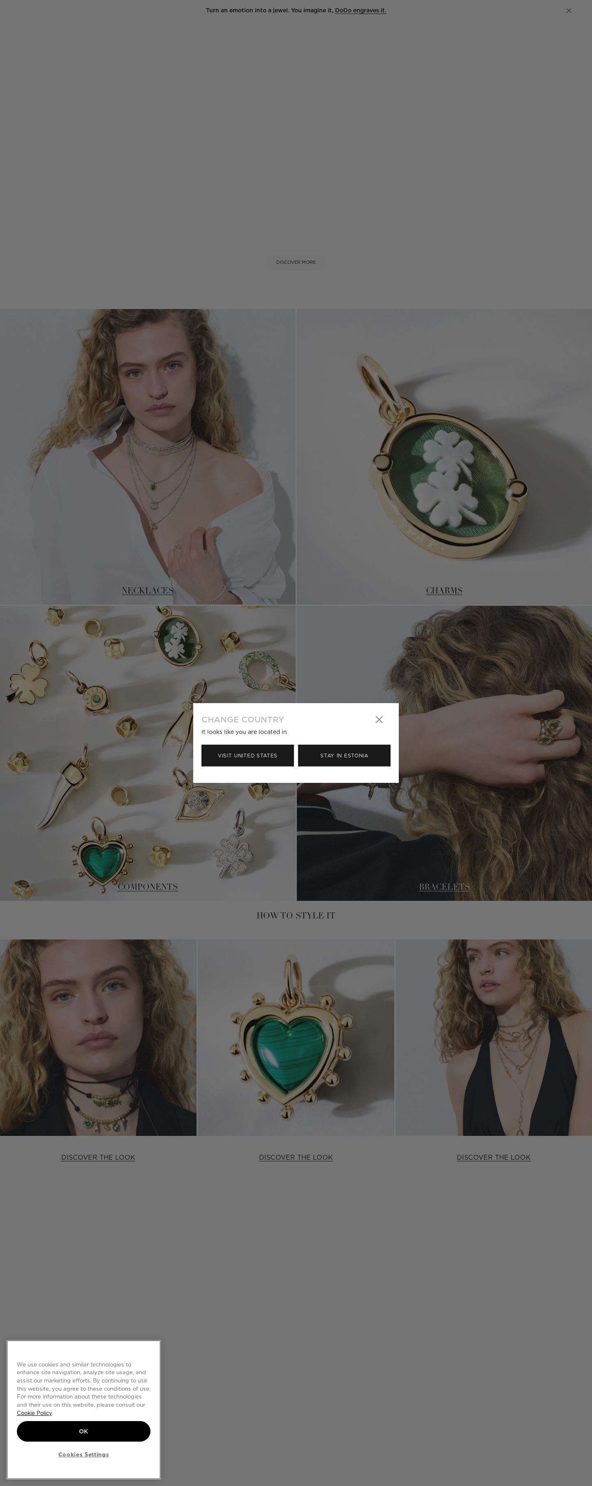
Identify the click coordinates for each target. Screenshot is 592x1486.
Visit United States (248, 755)
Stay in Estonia (344, 755)
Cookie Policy (34, 1413)
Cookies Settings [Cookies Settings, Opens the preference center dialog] (83, 1454)
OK (83, 1431)
